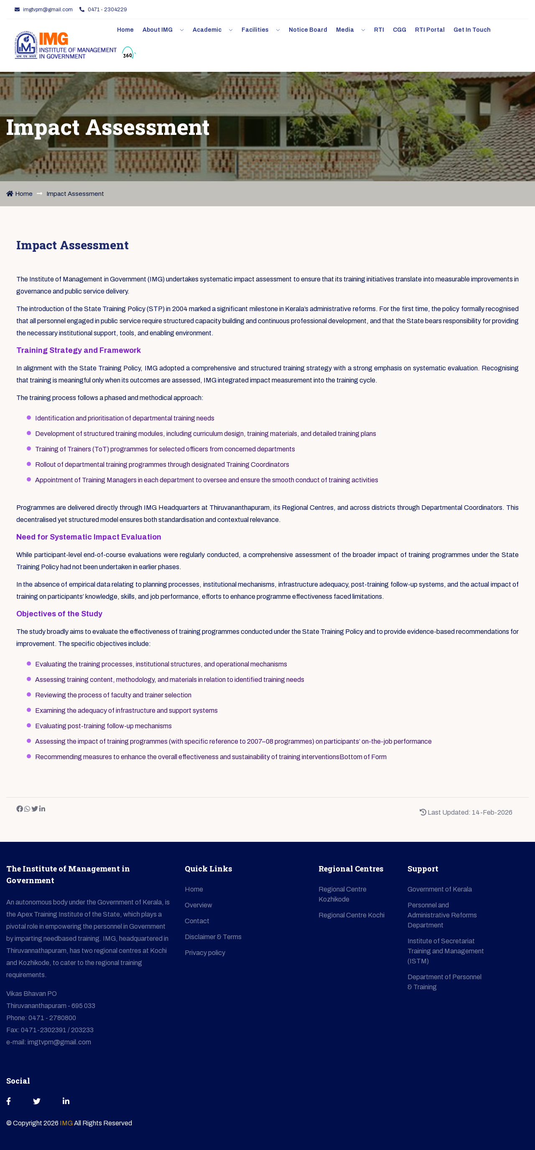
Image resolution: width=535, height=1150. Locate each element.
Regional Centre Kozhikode (342, 894)
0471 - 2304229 (103, 10)
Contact (197, 921)
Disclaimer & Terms (213, 936)
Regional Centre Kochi (351, 915)
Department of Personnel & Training (445, 981)
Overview (198, 905)
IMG (67, 1123)
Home (19, 193)
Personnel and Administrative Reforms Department (442, 915)
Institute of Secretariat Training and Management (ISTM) (446, 951)
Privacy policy (205, 952)
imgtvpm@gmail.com (44, 10)
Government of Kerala (440, 889)
